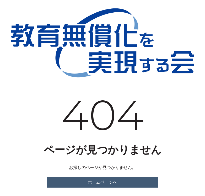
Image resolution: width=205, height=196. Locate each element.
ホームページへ (102, 182)
